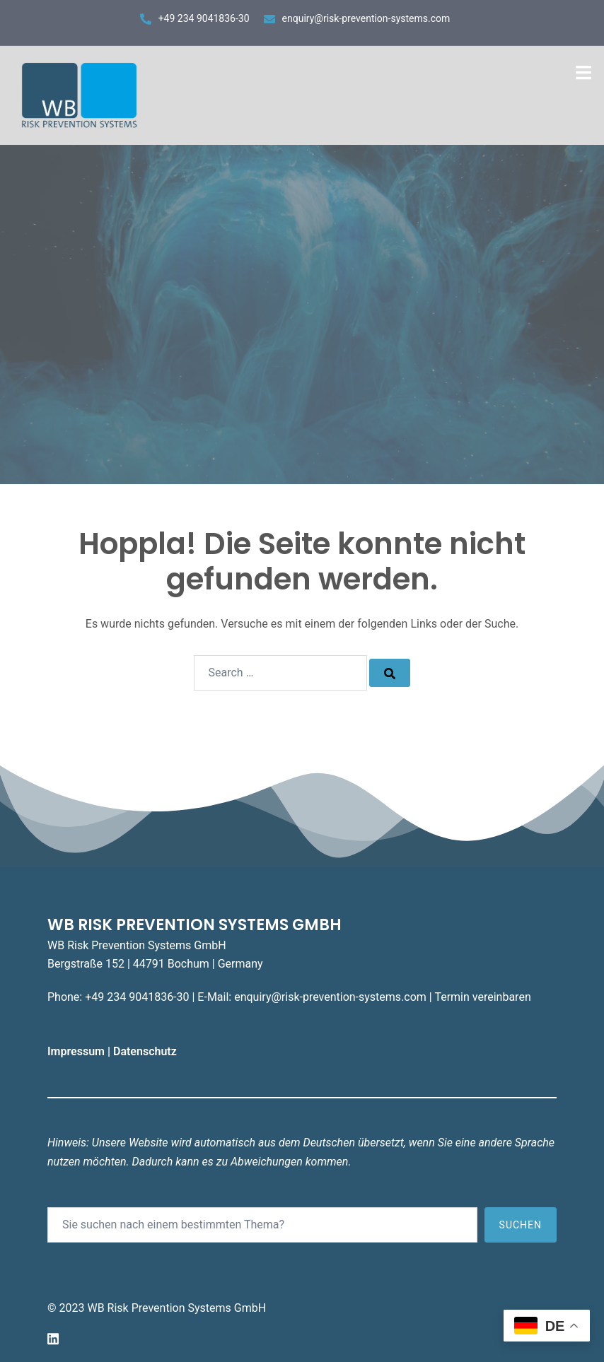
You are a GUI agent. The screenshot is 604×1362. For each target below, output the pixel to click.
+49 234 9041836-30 (204, 18)
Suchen (520, 1225)
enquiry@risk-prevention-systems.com (366, 18)
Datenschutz (146, 1051)
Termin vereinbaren (482, 997)
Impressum (77, 1051)
